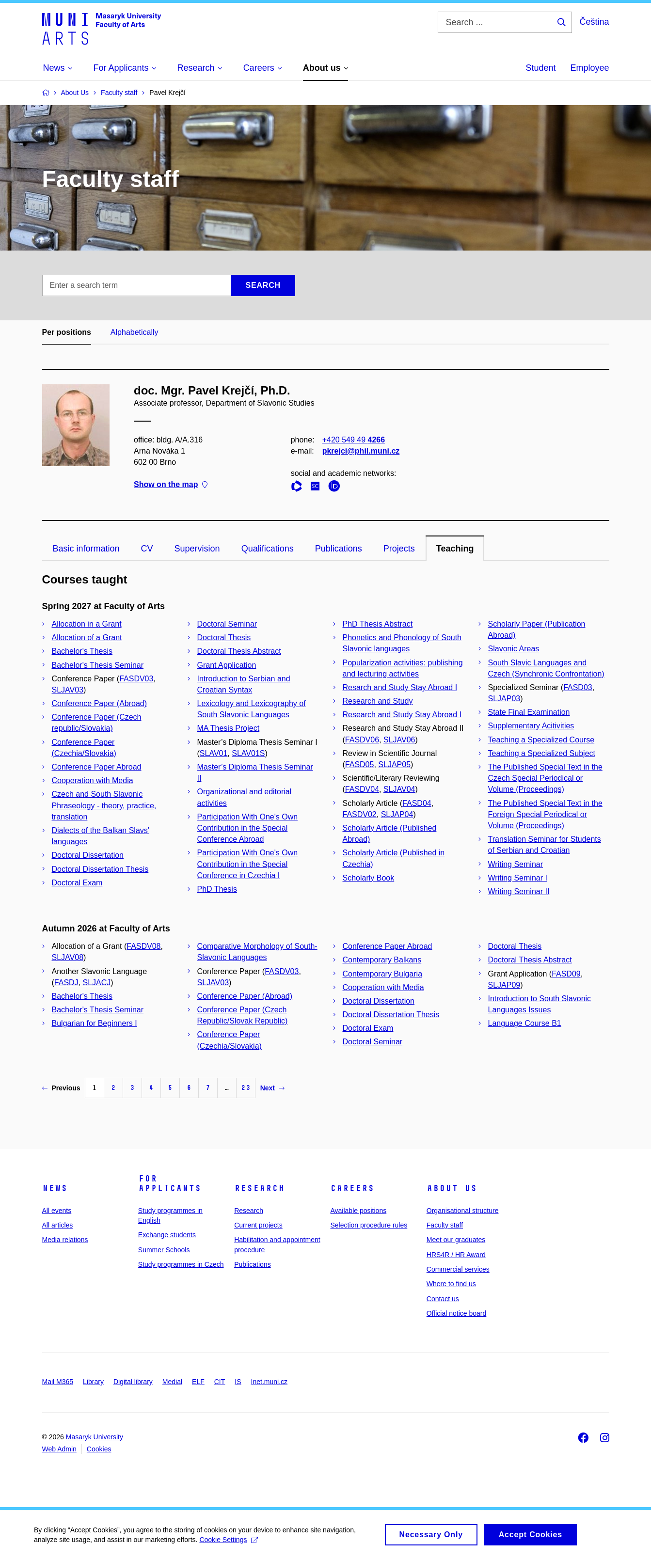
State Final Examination (529, 712)
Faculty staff (445, 1225)
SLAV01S (248, 753)
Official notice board (456, 1313)
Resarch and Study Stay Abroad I (400, 687)
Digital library (133, 1382)
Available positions (358, 1210)
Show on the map (170, 485)
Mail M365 (58, 1382)
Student (540, 68)
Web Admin (59, 1449)
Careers (352, 1188)
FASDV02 (360, 814)
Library (93, 1382)
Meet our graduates (456, 1240)
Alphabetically (135, 332)
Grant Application (226, 665)
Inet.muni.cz (269, 1382)
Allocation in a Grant (87, 624)
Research (259, 1188)
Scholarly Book (369, 878)
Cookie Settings (228, 1543)
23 (246, 1088)
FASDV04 (362, 789)
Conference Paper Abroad (97, 767)
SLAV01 (214, 753)
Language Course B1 (524, 1023)
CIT (219, 1382)
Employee (589, 68)
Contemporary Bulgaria (383, 974)
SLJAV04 (399, 789)
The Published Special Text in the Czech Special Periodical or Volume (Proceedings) (545, 778)
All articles (57, 1225)
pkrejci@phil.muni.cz (360, 451)
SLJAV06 (399, 740)
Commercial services (458, 1269)
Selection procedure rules (368, 1225)
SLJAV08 (68, 957)
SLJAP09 (504, 985)
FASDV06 (362, 740)
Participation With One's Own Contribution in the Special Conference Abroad (247, 828)
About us (452, 1188)
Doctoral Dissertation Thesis (100, 869)
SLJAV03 (68, 690)
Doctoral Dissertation (88, 855)
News (54, 1188)
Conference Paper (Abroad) (99, 703)
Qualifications (267, 548)
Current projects (258, 1225)
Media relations (65, 1240)
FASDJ (66, 982)
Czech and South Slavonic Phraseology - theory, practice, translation (104, 805)
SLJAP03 (504, 698)
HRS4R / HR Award (456, 1255)
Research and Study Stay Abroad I (402, 714)
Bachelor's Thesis (82, 651)
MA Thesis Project (228, 728)
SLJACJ (97, 982)
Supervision (197, 548)
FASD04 (416, 803)
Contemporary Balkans (382, 960)
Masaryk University (94, 1437)
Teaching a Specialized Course (541, 740)
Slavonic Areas (514, 649)
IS (238, 1382)
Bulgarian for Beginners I (94, 1023)
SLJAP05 (394, 764)
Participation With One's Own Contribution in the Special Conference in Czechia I (247, 864)
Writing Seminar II (519, 891)
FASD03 (577, 687)
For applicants (169, 1183)
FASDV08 (143, 946)
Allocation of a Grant (87, 637)
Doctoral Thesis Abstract (239, 651)
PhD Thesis (217, 889)
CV (147, 548)
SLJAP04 (397, 814)
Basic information (86, 548)
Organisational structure (463, 1210)
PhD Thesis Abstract (378, 624)
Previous (61, 1088)
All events (57, 1210)
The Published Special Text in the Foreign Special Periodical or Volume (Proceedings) (545, 814)
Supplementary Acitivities (531, 726)
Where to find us (451, 1284)
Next (272, 1088)
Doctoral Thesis (224, 637)
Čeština (594, 22)
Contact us (443, 1299)
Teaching (455, 548)
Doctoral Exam (77, 883)
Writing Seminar (515, 864)
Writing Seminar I (517, 878)
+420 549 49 (353, 440)
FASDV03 (136, 679)
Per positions (66, 332)
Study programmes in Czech (181, 1264)
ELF (198, 1382)
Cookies (99, 1449)
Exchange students (167, 1235)
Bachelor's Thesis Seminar (98, 665)
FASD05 (359, 764)
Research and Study (378, 701)
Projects (399, 548)
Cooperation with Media (92, 780)
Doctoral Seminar (227, 624)
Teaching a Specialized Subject (541, 753)
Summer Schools (164, 1250)
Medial (172, 1382)
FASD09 (566, 974)
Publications (338, 548)
